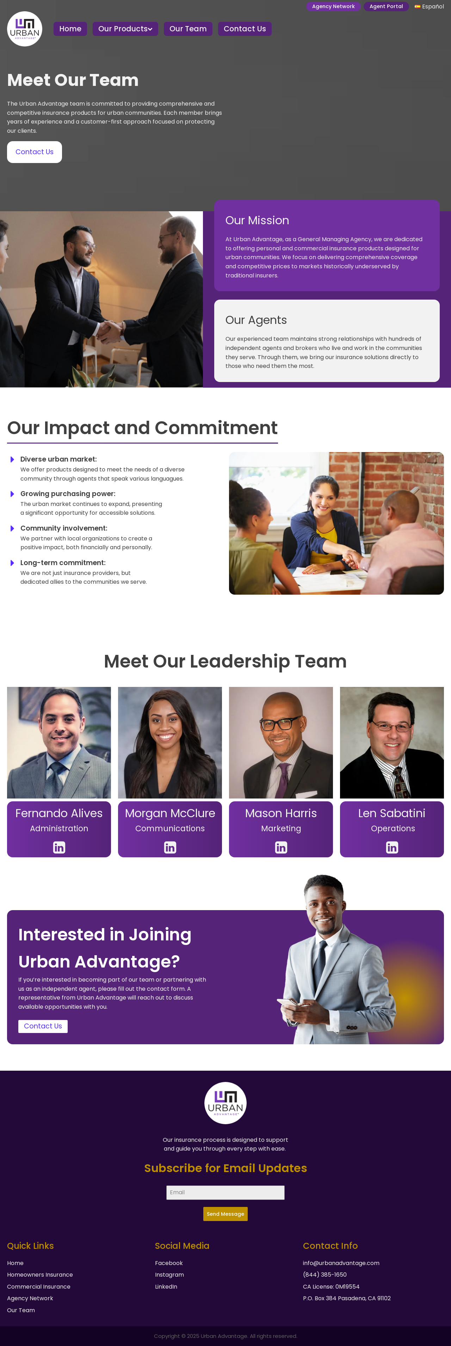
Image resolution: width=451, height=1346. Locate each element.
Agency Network (333, 6)
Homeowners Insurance (40, 1275)
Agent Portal (386, 6)
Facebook (169, 1263)
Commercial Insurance (38, 1287)
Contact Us (245, 29)
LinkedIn (166, 1287)
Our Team (188, 29)
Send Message (225, 1213)
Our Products (125, 29)
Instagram (169, 1275)
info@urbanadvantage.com (341, 1263)
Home (70, 29)
